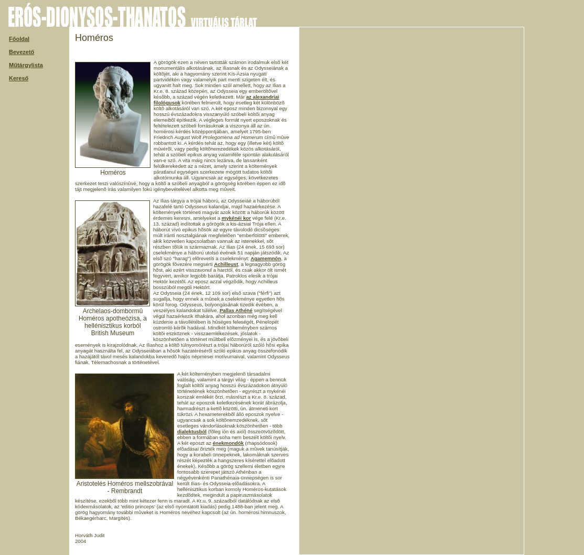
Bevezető (21, 52)
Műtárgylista (26, 65)
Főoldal (19, 39)
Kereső (18, 78)
